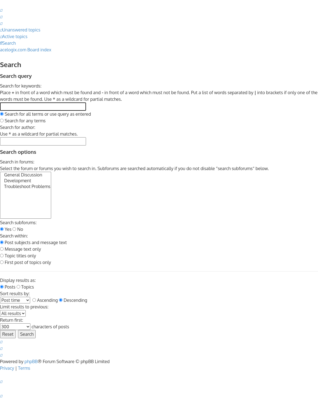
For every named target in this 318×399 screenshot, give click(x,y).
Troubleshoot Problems (25, 186)
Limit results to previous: (24, 307)
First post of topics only (25, 262)
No (17, 229)
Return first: (11, 320)
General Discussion (25, 175)
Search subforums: (18, 222)
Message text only (20, 249)
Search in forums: (17, 162)
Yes (5, 229)
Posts (7, 287)
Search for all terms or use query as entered (45, 114)
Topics (25, 287)
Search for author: (17, 127)
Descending (73, 300)
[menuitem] (1, 10)
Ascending (45, 300)
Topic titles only (18, 255)
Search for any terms (23, 120)
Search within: (14, 236)
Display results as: (18, 280)
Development (25, 181)
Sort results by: (15, 293)
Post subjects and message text (33, 242)
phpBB (31, 361)
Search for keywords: (20, 86)
